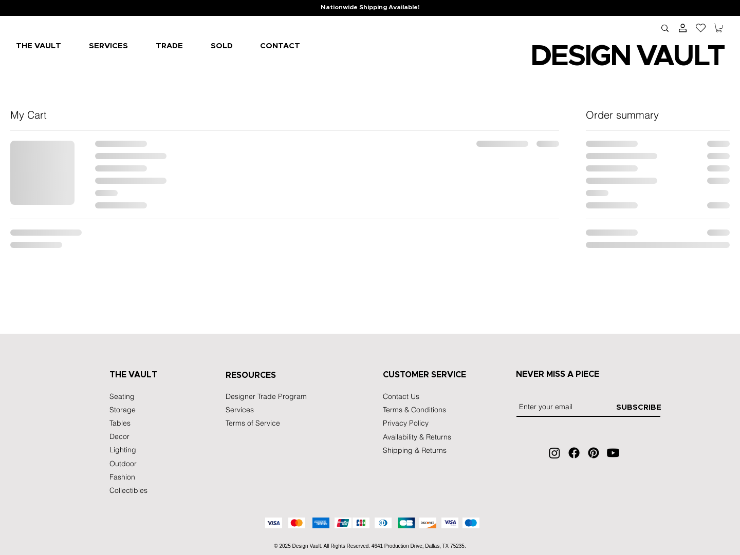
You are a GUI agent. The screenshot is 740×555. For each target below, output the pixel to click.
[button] (719, 28)
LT (708, 56)
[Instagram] (554, 453)
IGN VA (628, 56)
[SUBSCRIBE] (638, 407)
